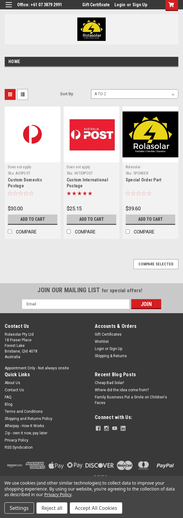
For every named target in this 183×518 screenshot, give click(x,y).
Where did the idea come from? (122, 390)
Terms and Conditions (24, 411)
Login (119, 4)
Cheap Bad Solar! (109, 383)
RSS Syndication (19, 447)
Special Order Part (143, 179)
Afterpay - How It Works (24, 426)
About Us (12, 383)
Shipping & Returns (111, 356)
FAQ (8, 397)
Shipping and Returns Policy (28, 419)
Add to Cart (32, 219)
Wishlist (102, 341)
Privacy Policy (16, 440)
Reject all (51, 508)
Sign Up (139, 4)
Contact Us (14, 390)
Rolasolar (133, 167)
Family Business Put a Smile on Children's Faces (131, 400)
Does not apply (19, 167)
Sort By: (67, 93)
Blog (8, 404)
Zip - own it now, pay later (26, 433)
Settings (19, 508)
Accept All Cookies (96, 508)
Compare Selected (155, 264)
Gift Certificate (96, 4)
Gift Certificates (108, 334)
